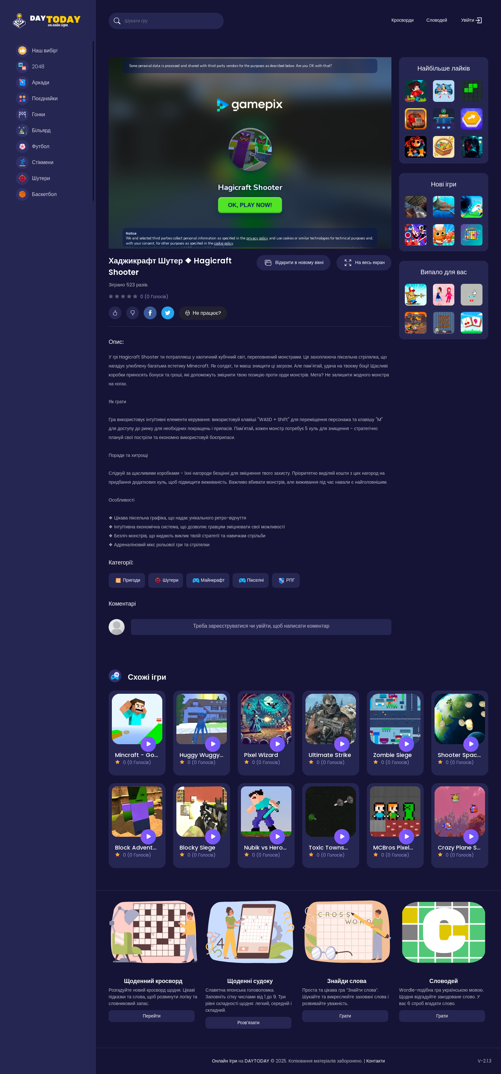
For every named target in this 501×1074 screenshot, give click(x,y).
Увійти (471, 20)
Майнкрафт (207, 580)
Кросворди (402, 20)
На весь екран (364, 262)
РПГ (286, 580)
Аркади (32, 82)
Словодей (437, 20)
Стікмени (34, 162)
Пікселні (250, 580)
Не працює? (203, 313)
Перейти (151, 1016)
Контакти (375, 1061)
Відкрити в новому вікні (293, 262)
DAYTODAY (257, 1061)
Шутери (33, 178)
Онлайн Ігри (224, 1061)
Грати (345, 1016)
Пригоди (126, 580)
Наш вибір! (37, 50)
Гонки (30, 114)
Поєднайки (37, 98)
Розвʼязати (248, 1022)
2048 (30, 66)
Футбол (33, 146)
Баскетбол (36, 194)
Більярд (33, 130)
